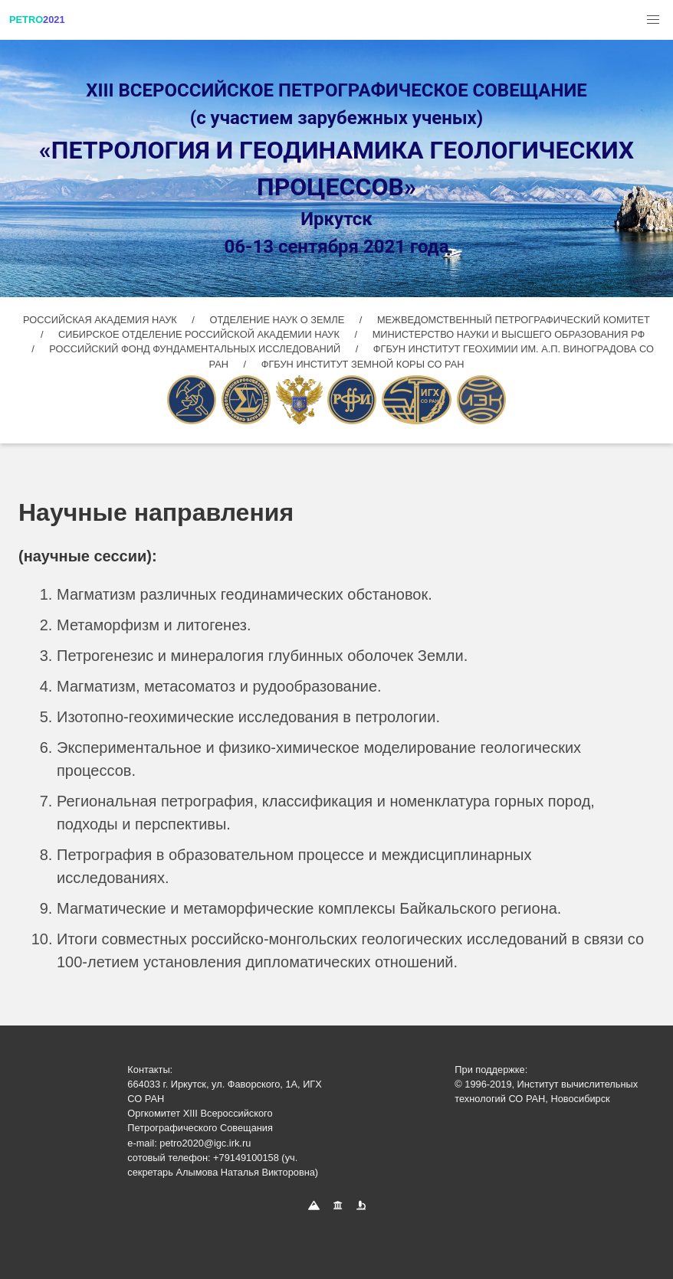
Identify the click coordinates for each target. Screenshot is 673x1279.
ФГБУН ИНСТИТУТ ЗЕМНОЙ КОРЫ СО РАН (363, 364)
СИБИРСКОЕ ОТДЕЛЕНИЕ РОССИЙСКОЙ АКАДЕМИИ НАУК (199, 334)
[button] (653, 20)
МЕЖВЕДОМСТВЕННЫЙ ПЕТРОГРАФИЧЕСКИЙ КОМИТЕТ (513, 319)
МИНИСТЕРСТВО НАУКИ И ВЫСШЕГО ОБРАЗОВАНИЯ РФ (509, 334)
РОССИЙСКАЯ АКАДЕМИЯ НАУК (101, 319)
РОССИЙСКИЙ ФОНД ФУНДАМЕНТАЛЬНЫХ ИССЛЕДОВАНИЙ (196, 349)
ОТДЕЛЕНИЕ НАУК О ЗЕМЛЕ (277, 319)
